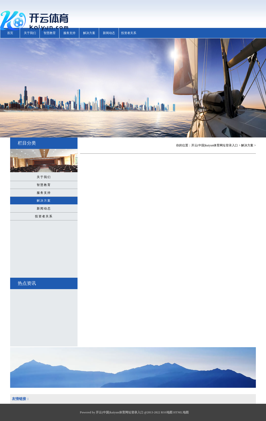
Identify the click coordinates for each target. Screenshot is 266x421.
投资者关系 (128, 33)
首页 (10, 33)
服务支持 (69, 33)
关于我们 (30, 33)
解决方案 (89, 33)
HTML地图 (181, 412)
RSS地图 (167, 412)
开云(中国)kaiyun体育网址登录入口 (214, 145)
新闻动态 (109, 33)
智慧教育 (50, 33)
